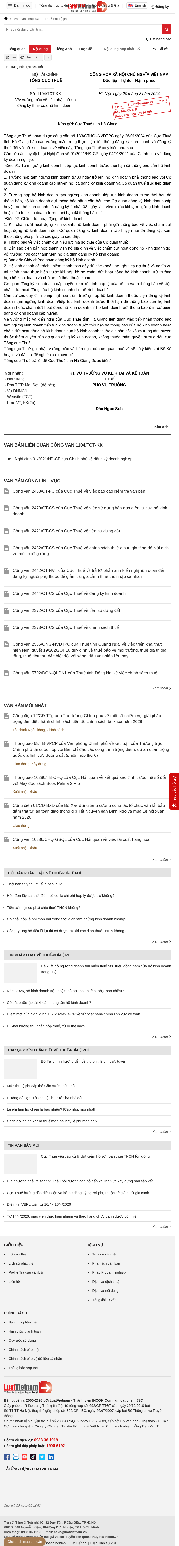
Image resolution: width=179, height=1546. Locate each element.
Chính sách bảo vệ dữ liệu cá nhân (35, 1359)
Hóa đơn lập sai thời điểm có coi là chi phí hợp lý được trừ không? (60, 895)
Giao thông (21, 764)
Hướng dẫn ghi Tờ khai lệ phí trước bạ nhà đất (44, 1098)
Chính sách (55, 730)
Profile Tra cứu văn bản (26, 1272)
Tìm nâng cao (157, 39)
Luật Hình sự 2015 (104, 1543)
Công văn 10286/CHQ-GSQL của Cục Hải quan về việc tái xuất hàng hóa (81, 839)
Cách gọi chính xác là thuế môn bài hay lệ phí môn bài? (52, 1121)
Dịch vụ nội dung (105, 1291)
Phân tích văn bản (106, 1263)
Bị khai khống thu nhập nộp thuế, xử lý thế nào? (46, 1026)
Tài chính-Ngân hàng (29, 730)
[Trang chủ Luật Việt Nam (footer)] (87, 1387)
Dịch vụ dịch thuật (106, 1282)
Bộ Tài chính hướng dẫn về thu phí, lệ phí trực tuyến (83, 1061)
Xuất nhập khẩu (25, 792)
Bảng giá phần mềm (24, 1322)
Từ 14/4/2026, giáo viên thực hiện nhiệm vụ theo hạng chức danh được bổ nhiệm (73, 1216)
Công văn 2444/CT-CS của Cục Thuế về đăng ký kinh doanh (69, 593)
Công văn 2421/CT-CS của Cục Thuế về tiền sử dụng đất (66, 531)
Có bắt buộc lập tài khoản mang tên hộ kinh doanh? (49, 1002)
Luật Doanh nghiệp (51, 1543)
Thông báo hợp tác (23, 1368)
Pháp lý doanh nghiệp (109, 1272)
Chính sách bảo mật (24, 1350)
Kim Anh (161, 427)
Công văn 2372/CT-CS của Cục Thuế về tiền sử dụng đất (66, 610)
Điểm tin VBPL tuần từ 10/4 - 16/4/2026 (39, 1204)
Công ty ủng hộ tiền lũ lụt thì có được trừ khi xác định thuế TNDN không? (66, 931)
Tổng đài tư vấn (104, 1300)
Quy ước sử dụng (22, 1340)
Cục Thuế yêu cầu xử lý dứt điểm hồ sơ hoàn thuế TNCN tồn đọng (95, 1156)
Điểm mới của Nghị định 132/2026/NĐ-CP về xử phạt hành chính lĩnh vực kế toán (73, 1014)
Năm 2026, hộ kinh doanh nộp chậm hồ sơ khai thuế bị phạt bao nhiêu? (65, 991)
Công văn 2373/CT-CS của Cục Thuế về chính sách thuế (66, 627)
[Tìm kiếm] (166, 29)
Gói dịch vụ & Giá (105, 5)
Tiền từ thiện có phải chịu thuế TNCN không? (43, 907)
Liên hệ (14, 1282)
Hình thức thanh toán (25, 1331)
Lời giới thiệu (18, 1254)
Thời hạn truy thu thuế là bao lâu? (34, 884)
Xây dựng (38, 764)
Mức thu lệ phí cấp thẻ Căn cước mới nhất (41, 1086)
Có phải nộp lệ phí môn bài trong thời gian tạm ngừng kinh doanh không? (66, 919)
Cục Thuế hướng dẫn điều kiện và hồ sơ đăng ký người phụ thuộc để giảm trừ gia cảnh (78, 1193)
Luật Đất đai (77, 1543)
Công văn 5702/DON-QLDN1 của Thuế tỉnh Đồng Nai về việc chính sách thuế (85, 673)
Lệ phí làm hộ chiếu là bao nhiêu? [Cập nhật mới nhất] (51, 1109)
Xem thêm (161, 688)
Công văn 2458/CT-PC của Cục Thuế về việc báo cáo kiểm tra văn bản (79, 491)
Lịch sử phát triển (22, 1263)
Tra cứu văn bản (104, 1254)
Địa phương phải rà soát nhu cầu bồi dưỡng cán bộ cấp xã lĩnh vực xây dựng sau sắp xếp (80, 1181)
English (137, 5)
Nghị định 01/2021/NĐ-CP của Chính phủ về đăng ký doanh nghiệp (74, 459)
